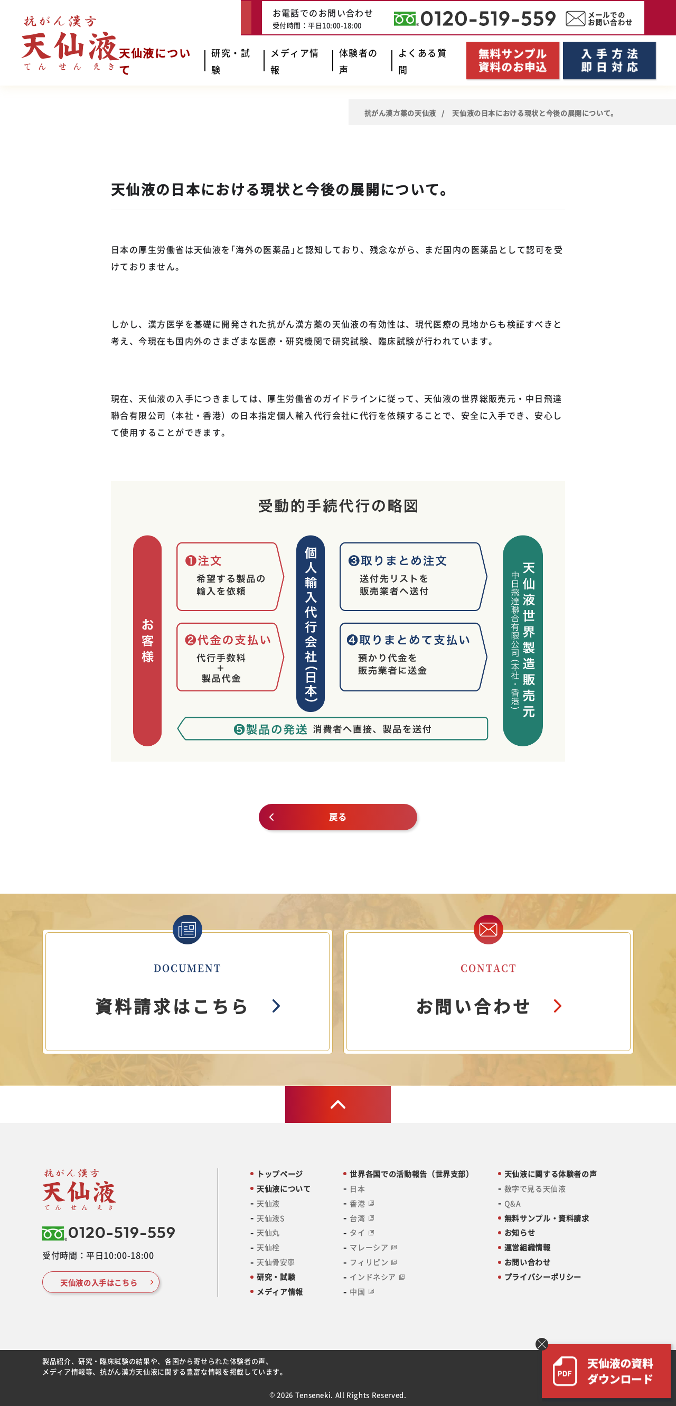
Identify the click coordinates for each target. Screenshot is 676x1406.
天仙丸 (268, 1232)
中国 (361, 1292)
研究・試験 (276, 1277)
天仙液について (284, 1189)
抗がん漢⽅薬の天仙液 (400, 113)
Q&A (512, 1203)
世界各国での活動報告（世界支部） (411, 1174)
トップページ (280, 1174)
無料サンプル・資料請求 (546, 1218)
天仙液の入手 (166, 398)
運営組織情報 (527, 1247)
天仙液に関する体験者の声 (550, 1174)
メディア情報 (280, 1292)
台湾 (361, 1218)
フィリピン (373, 1262)
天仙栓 (268, 1247)
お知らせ (520, 1232)
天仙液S (271, 1218)
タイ (361, 1232)
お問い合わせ (527, 1262)
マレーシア (373, 1247)
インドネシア (377, 1277)
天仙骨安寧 (276, 1262)
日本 (357, 1189)
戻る (338, 816)
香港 (361, 1203)
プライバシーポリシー (542, 1277)
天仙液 (268, 1203)
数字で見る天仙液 (535, 1189)
